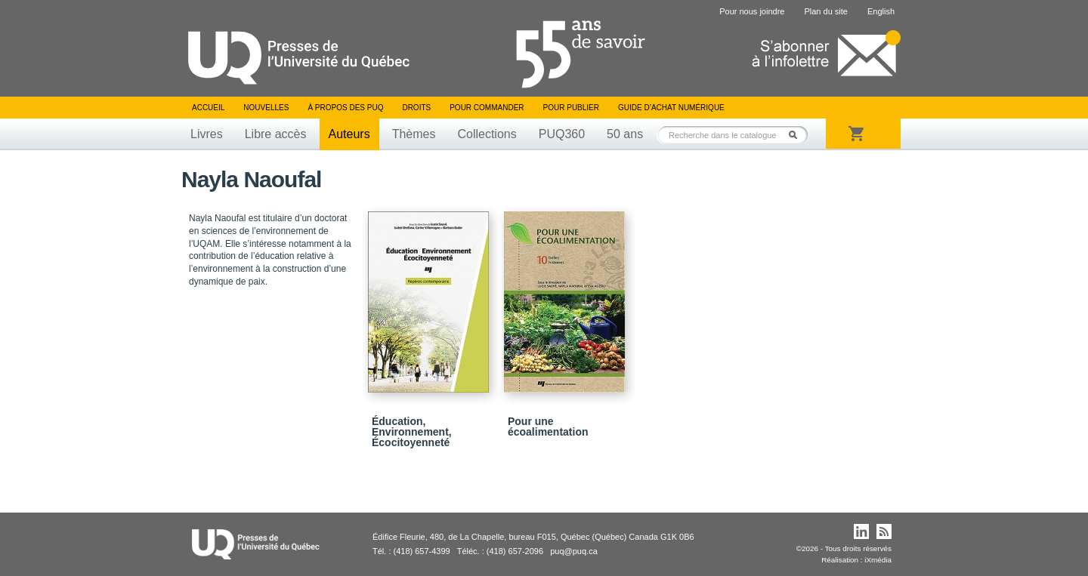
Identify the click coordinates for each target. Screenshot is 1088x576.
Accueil (208, 107)
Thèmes (414, 134)
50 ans (625, 134)
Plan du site (825, 11)
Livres (206, 134)
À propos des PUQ (345, 107)
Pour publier (571, 107)
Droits (416, 107)
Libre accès (276, 134)
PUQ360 (562, 134)
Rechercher (797, 134)
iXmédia (878, 560)
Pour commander (487, 107)
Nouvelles (266, 107)
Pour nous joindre (751, 11)
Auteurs (349, 134)
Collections (486, 134)
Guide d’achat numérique (671, 107)
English (881, 11)
